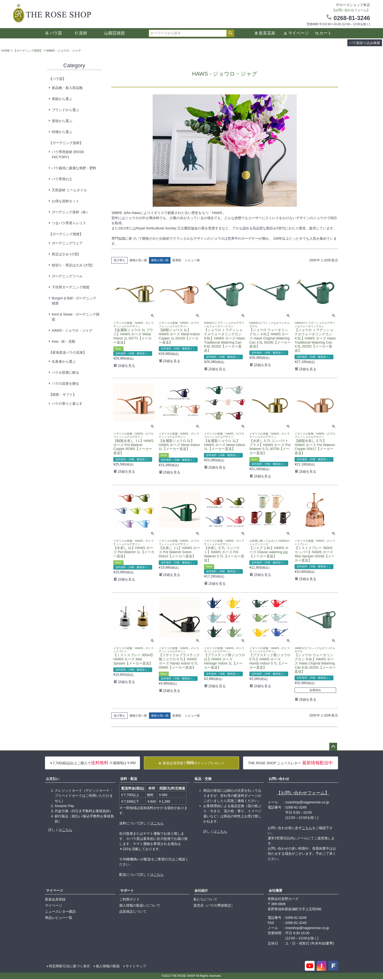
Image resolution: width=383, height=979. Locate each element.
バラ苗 (56, 33)
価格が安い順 (138, 260)
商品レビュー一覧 (58, 918)
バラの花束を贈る (65, 383)
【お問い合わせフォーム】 (303, 792)
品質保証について (133, 911)
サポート (127, 890)
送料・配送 (128, 779)
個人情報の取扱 (108, 966)
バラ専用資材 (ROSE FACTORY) (68, 154)
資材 (83, 33)
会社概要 (275, 890)
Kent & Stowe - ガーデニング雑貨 (75, 316)
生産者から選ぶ (64, 361)
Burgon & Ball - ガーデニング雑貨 (74, 300)
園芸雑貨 (116, 33)
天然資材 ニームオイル (69, 190)
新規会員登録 (55, 899)
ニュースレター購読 (60, 911)
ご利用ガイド (129, 899)
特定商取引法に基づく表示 (69, 966)
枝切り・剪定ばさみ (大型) (72, 265)
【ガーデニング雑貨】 (28, 50)
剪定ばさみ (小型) (65, 254)
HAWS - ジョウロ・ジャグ (72, 330)
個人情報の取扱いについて (139, 905)
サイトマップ (136, 966)
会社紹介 (201, 890)
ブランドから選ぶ (65, 110)
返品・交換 (203, 779)
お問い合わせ (279, 779)
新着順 (176, 260)
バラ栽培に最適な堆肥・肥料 (74, 168)
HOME (5, 50)
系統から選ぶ (62, 99)
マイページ (298, 33)
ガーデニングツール (67, 276)
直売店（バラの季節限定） (213, 905)
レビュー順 (192, 260)
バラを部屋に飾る (65, 372)
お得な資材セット (65, 201)
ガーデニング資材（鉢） (70, 212)
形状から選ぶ (62, 121)
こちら (67, 830)
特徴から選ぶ (62, 132)
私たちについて (205, 899)
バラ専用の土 (62, 179)
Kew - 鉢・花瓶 (63, 341)
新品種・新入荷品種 (67, 88)
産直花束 (267, 33)
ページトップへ (333, 747)
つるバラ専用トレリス (69, 223)
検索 (230, 33)
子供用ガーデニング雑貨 (70, 287)
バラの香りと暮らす (67, 403)
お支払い (53, 779)
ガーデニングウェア (67, 243)
